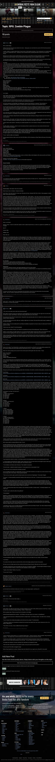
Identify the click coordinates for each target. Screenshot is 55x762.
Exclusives (17, 735)
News (29, 7)
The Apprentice (34, 250)
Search (3, 19)
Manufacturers (4, 729)
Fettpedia (33, 7)
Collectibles (10, 7)
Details (3, 739)
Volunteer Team (44, 722)
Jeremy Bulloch (31, 744)
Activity (30, 722)
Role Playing (4, 21)
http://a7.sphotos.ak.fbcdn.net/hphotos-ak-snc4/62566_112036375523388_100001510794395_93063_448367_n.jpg (26, 376)
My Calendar (31, 732)
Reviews (3, 731)
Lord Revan (6, 145)
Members (30, 724)
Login (47, 4)
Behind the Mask (17, 743)
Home (6, 7)
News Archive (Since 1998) (19, 734)
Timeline (3, 733)
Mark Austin (30, 737)
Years (3, 732)
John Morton (31, 736)
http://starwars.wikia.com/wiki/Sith (18, 77)
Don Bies (30, 735)
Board (20, 7)
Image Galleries (17, 723)
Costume (16, 7)
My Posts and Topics (26, 18)
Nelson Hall (30, 742)
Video (16, 727)
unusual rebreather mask (15, 156)
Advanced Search (40, 22)
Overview (4, 18)
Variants (3, 738)
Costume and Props (32, 743)
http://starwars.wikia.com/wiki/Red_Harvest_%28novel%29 (23, 78)
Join (52, 4)
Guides (16, 736)
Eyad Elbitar (31, 741)
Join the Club (44, 698)
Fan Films (16, 726)
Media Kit (43, 723)
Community (38, 7)
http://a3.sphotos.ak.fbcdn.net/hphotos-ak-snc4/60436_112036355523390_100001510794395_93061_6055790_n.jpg (26, 373)
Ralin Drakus (6, 176)
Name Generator (31, 725)
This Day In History (18, 744)
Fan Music (16, 724)
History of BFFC (44, 725)
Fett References (17, 746)
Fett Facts (17, 745)
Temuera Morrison (31, 733)
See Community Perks (7, 711)
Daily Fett (16, 722)
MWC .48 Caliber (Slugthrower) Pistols (13, 159)
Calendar (44, 7)
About (48, 7)
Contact (43, 727)
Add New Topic (9, 19)
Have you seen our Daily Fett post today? (27, 1)
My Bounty (3, 724)
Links (29, 726)
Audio (16, 725)
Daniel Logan (31, 734)
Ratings (3, 730)
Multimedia (24, 7)
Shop (42, 726)
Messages (30, 727)
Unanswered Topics (16, 18)
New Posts (9, 18)
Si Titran (5, 186)
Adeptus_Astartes (7, 586)
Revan (17, 250)
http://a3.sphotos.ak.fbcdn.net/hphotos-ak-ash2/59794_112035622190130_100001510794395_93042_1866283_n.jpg (26, 380)
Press (43, 724)
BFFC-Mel (6, 43)
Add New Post (48, 34)
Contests (30, 723)
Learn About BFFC (32, 710)
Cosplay (3, 740)
